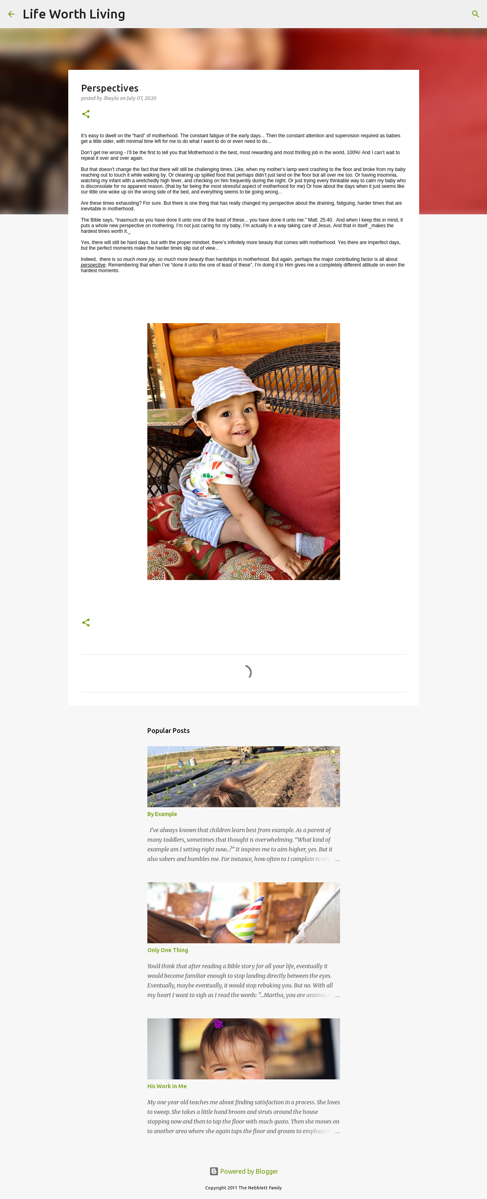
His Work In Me (167, 1086)
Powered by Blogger (243, 1171)
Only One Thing (167, 950)
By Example (162, 814)
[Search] (136, 14)
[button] (86, 114)
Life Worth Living (73, 13)
